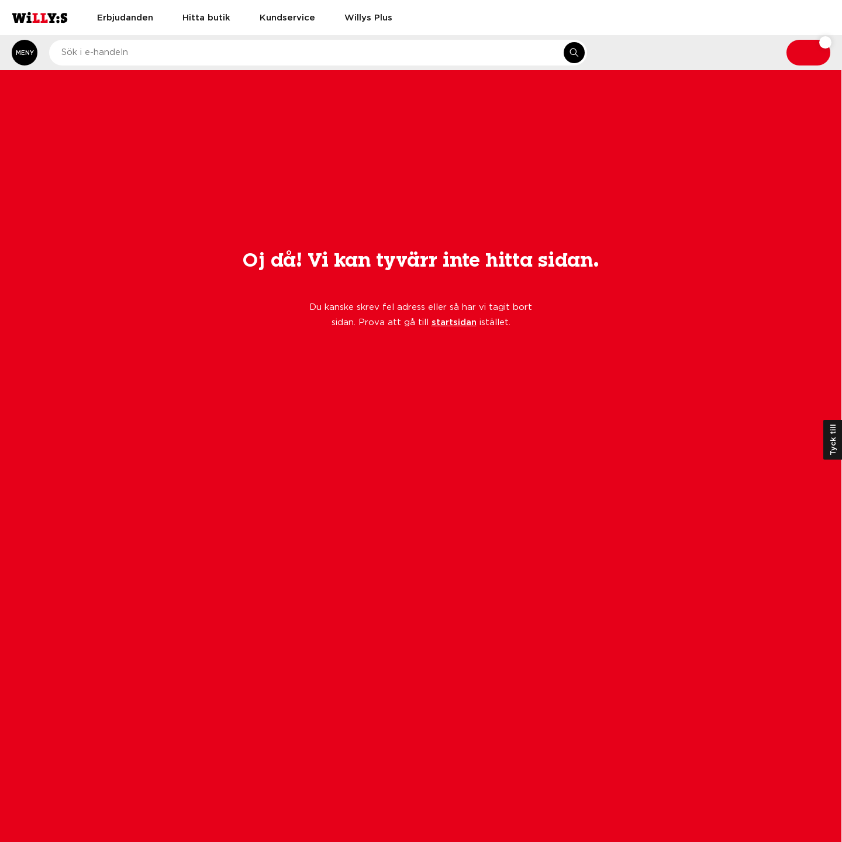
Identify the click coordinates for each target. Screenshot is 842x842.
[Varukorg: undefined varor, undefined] (808, 52)
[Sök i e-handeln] (574, 52)
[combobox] (318, 52)
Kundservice (287, 17)
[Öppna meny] (24, 52)
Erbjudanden (125, 17)
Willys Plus (368, 17)
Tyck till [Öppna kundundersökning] (833, 439)
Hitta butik (206, 17)
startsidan (454, 321)
